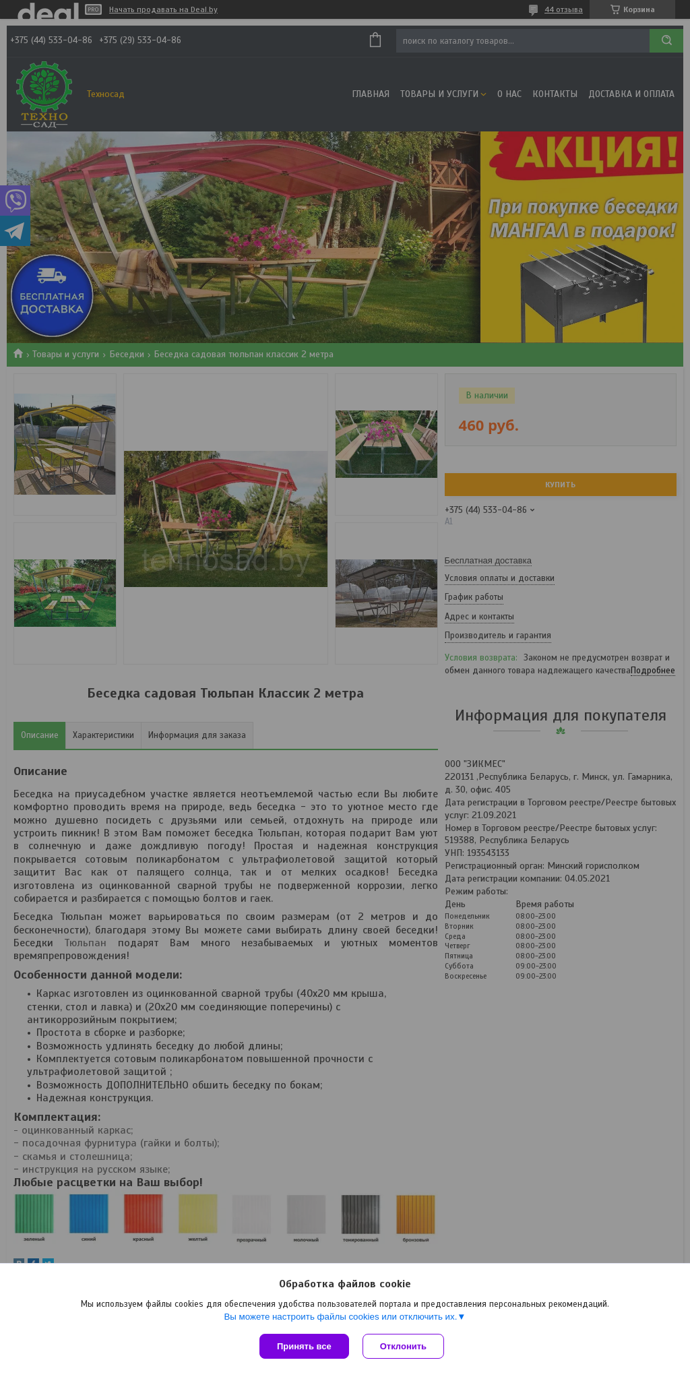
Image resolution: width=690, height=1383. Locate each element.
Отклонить (403, 1346)
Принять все (304, 1346)
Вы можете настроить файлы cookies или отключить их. (340, 1317)
